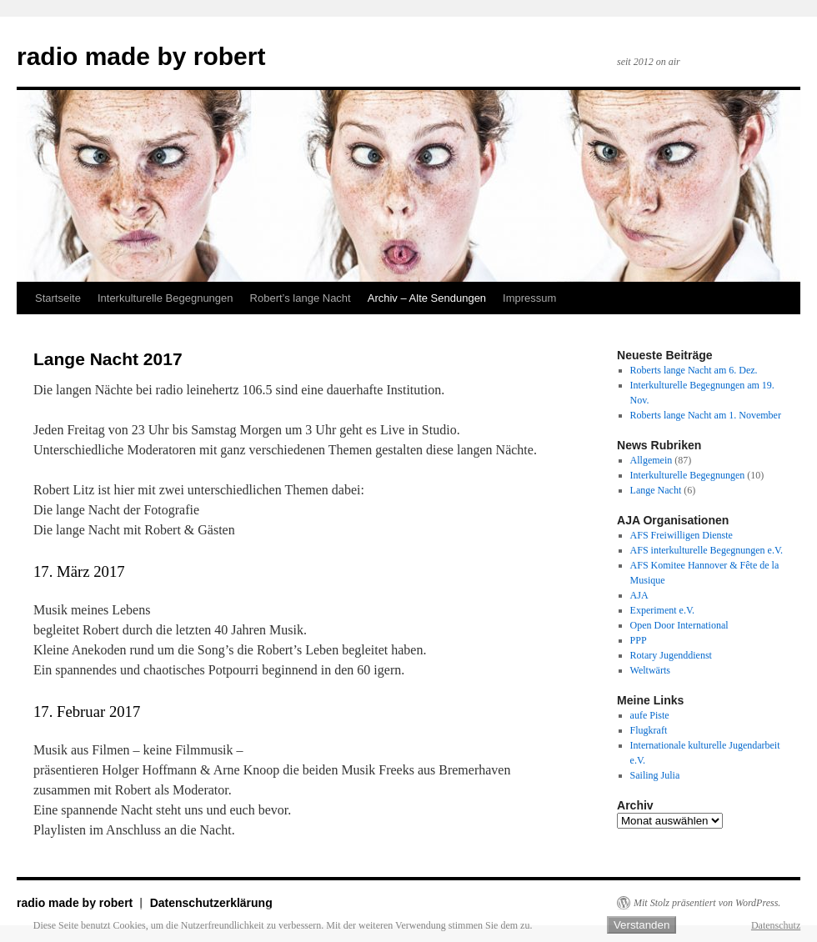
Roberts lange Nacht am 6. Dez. (694, 370)
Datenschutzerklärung (211, 902)
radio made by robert (141, 56)
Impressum (529, 298)
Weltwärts (650, 670)
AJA (639, 595)
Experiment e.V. (662, 610)
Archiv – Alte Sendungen (427, 298)
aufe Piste (649, 715)
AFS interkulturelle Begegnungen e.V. (706, 550)
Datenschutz (775, 925)
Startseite (58, 298)
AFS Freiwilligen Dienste (681, 535)
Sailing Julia (655, 775)
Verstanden (641, 925)
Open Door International (679, 625)
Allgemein (651, 460)
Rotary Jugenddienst (671, 655)
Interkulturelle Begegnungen (165, 298)
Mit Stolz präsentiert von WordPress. (707, 903)
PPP (638, 640)
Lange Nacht (656, 490)
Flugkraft (649, 730)
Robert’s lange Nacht (300, 298)
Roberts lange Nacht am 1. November (705, 415)
